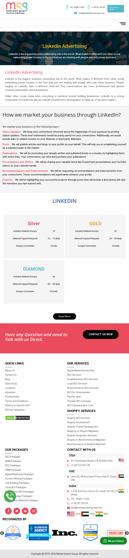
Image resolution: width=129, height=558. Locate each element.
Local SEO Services (77, 383)
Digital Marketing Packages (19, 474)
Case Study (11, 383)
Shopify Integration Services (82, 435)
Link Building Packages (17, 483)
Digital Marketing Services (80, 370)
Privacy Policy (12, 396)
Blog (7, 379)
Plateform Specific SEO (17, 405)
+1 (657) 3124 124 (80, 465)
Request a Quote (113, 8)
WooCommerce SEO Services (82, 388)
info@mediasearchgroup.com (92, 13)
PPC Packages (12, 465)
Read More (65, 316)
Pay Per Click (74, 396)
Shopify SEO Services (78, 418)
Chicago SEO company (79, 401)
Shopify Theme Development (82, 426)
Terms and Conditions (16, 401)
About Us (10, 370)
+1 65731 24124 (79, 503)
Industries (10, 392)
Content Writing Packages (18, 478)
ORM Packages (13, 470)
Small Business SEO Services (82, 379)
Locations (10, 388)
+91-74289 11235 (77, 7)
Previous (1, 532)
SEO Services (74, 375)
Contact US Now (101, 334)
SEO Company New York (80, 405)
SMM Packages (13, 461)
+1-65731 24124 (98, 7)
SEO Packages (12, 456)
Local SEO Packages (16, 487)
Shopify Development (78, 422)
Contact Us (11, 375)
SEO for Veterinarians (78, 392)
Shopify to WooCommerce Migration (86, 439)
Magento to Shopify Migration (83, 431)
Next (126, 532)
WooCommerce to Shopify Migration (86, 444)
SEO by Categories (15, 409)
